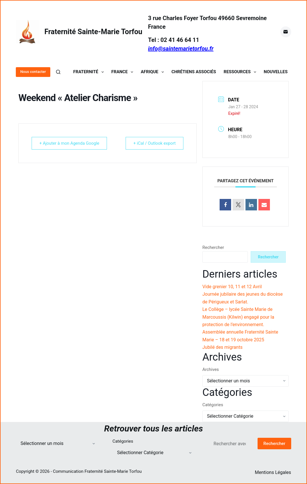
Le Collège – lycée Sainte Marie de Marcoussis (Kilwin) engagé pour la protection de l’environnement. (238, 317)
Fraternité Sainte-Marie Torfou (93, 32)
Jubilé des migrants (222, 347)
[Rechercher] (58, 72)
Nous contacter (33, 71)
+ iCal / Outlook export (153, 143)
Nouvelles (276, 72)
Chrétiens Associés (193, 72)
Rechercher (213, 247)
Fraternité (89, 72)
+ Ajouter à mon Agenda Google (70, 143)
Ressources (241, 72)
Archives (210, 369)
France (123, 72)
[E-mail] (285, 31)
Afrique (153, 72)
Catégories (212, 404)
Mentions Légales (273, 472)
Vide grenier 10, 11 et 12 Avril (232, 286)
